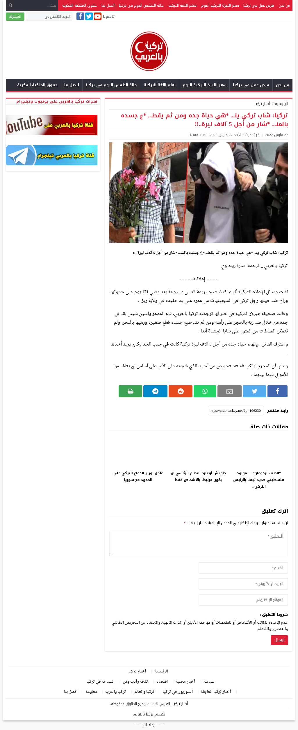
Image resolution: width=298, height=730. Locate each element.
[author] (243, 568)
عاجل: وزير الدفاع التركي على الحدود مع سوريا (138, 476)
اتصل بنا (108, 5)
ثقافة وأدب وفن (135, 681)
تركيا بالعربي (143, 714)
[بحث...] (32, 5)
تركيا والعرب (115, 691)
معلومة (91, 691)
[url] (243, 600)
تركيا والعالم (144, 691)
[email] (243, 584)
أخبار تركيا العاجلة (216, 691)
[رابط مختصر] (236, 410)
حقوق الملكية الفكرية (79, 5)
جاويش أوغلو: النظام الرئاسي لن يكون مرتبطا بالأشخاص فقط (198, 476)
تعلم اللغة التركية (182, 5)
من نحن (284, 5)
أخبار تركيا (262, 103)
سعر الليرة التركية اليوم (220, 5)
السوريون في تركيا (178, 691)
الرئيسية (161, 671)
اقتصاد (162, 681)
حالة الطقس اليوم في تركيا (141, 5)
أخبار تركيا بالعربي (174, 703)
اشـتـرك (15, 16)
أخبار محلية (185, 681)
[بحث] (10, 5)
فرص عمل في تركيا (258, 5)
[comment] (198, 543)
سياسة (209, 681)
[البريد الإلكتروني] (49, 16)
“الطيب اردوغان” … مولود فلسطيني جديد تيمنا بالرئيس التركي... (258, 480)
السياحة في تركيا (101, 681)
